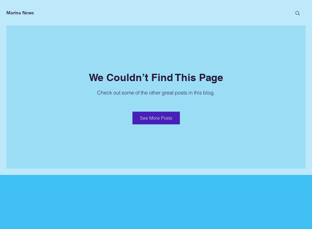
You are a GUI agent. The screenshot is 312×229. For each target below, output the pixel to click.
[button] (297, 12)
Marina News (20, 13)
